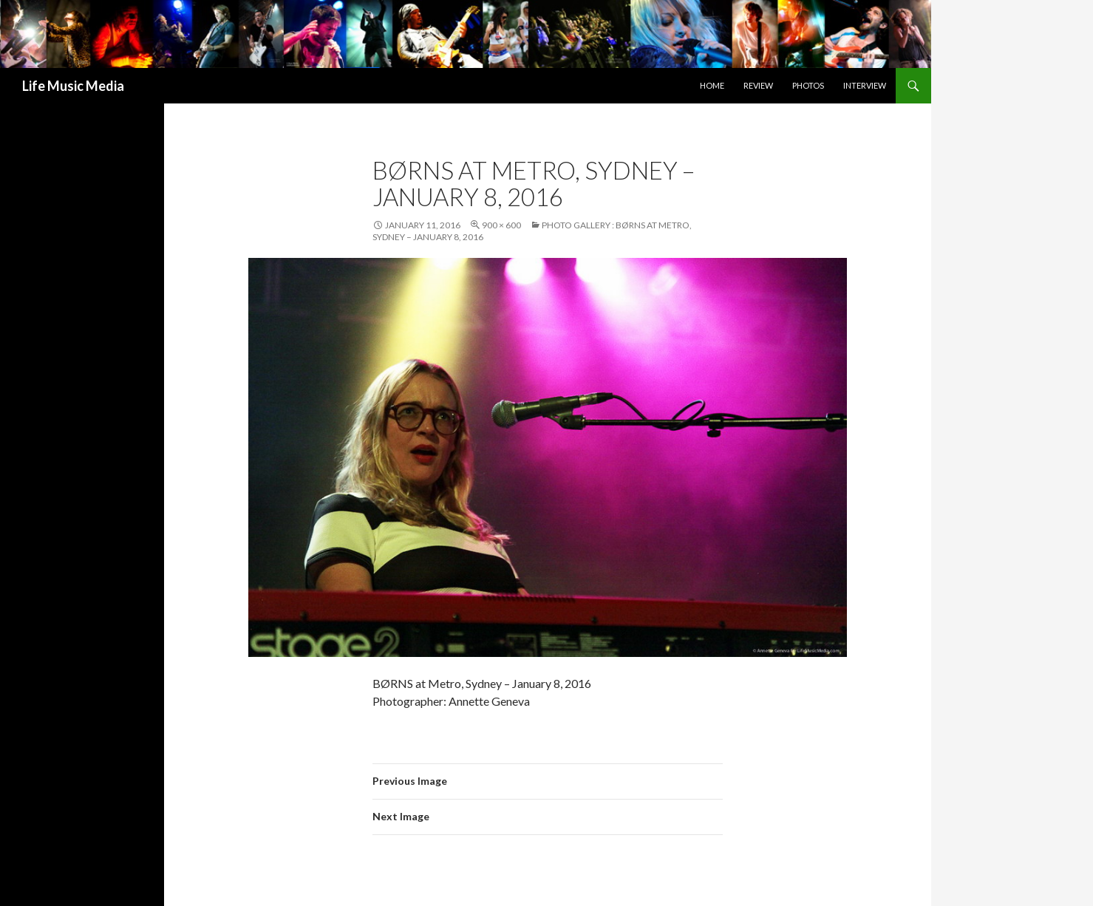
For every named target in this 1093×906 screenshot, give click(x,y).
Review (758, 85)
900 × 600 (501, 225)
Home (712, 85)
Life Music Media (73, 86)
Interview (864, 85)
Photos (808, 85)
